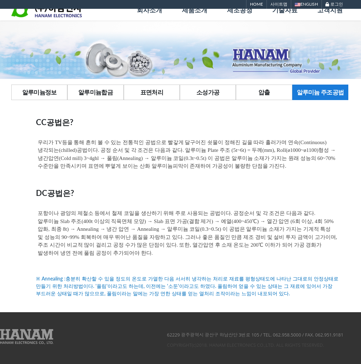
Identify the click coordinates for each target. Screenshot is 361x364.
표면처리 (151, 92)
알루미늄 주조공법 (320, 92)
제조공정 (239, 20)
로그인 (334, 4)
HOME (256, 4)
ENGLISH (306, 4)
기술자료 (285, 20)
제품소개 (194, 20)
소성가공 (207, 92)
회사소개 (149, 20)
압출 (264, 92)
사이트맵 (278, 4)
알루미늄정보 (39, 92)
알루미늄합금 (95, 92)
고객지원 (330, 20)
